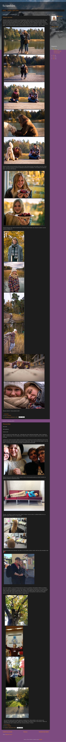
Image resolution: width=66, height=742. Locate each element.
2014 (54, 55)
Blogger (40, 739)
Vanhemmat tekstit (44, 731)
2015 (54, 48)
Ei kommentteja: (7, 724)
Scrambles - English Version (13, 10)
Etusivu (4, 10)
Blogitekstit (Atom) (8, 734)
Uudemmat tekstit (7, 731)
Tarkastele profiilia (54, 26)
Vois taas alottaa (6, 424)
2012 (54, 58)
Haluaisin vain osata (7, 17)
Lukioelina (60, 16)
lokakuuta (56, 49)
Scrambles (9, 5)
